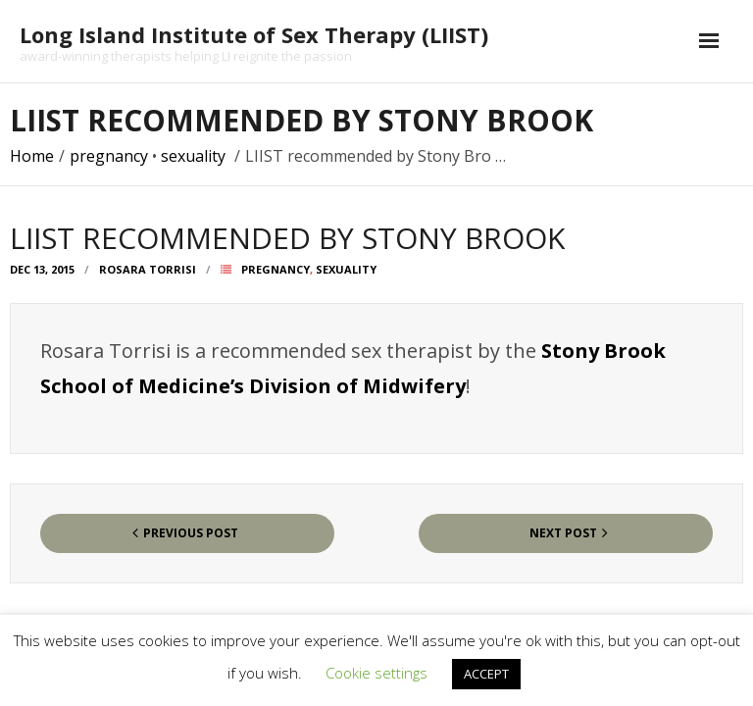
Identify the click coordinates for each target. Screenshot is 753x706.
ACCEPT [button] (486, 673)
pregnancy (109, 156)
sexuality (193, 156)
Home (32, 156)
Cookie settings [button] (376, 672)
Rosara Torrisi (147, 269)
